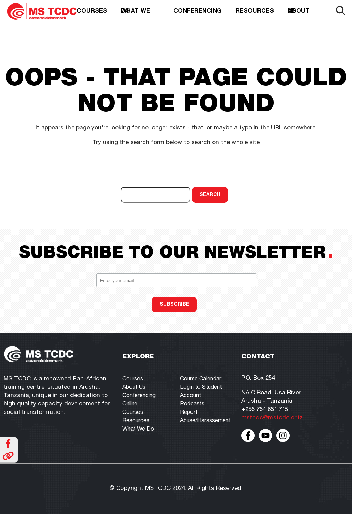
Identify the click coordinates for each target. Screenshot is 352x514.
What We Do (138, 429)
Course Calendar (200, 379)
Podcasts (192, 404)
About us (299, 11)
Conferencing (197, 11)
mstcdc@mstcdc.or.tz (272, 418)
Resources (254, 11)
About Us (133, 387)
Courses (92, 11)
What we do (135, 11)
